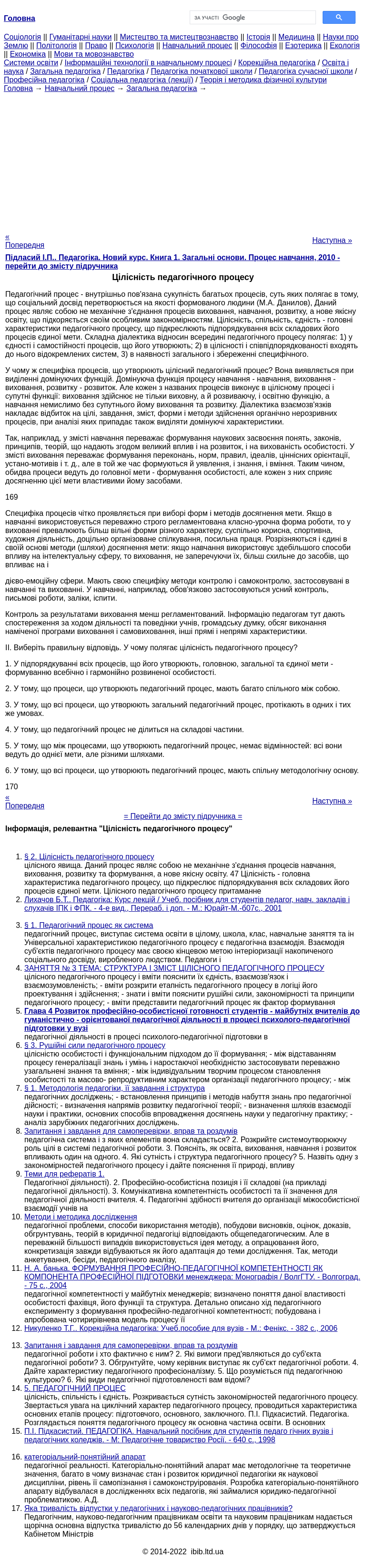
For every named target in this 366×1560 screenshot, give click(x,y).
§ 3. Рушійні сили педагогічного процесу (94, 1045)
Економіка (28, 54)
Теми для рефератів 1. (64, 1174)
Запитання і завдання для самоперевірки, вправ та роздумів (131, 1131)
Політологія (56, 45)
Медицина (296, 37)
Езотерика (303, 45)
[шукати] (251, 17)
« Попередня (24, 240)
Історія (258, 37)
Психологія (134, 45)
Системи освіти (31, 63)
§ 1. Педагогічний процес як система (88, 925)
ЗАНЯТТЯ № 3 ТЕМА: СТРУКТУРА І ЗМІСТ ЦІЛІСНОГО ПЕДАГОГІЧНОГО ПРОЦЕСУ (174, 968)
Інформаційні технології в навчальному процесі (148, 63)
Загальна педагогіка (65, 71)
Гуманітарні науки (80, 37)
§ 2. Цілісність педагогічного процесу (89, 857)
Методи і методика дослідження (80, 1217)
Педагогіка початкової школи (201, 71)
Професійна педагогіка (44, 80)
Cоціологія (22, 37)
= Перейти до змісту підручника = (183, 816)
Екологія (345, 45)
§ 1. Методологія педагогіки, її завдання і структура (114, 1088)
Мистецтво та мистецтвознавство (179, 37)
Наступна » (332, 240)
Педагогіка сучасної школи (306, 71)
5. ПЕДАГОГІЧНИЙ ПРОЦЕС (75, 1388)
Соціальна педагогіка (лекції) (142, 80)
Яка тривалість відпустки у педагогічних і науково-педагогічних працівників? (158, 1508)
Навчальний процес (198, 45)
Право (96, 45)
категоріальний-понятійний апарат (85, 1457)
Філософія (258, 45)
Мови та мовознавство (94, 54)
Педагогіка (125, 71)
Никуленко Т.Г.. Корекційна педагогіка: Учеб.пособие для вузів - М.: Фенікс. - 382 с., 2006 (180, 1328)
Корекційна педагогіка (276, 63)
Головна (18, 88)
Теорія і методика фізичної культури (263, 80)
